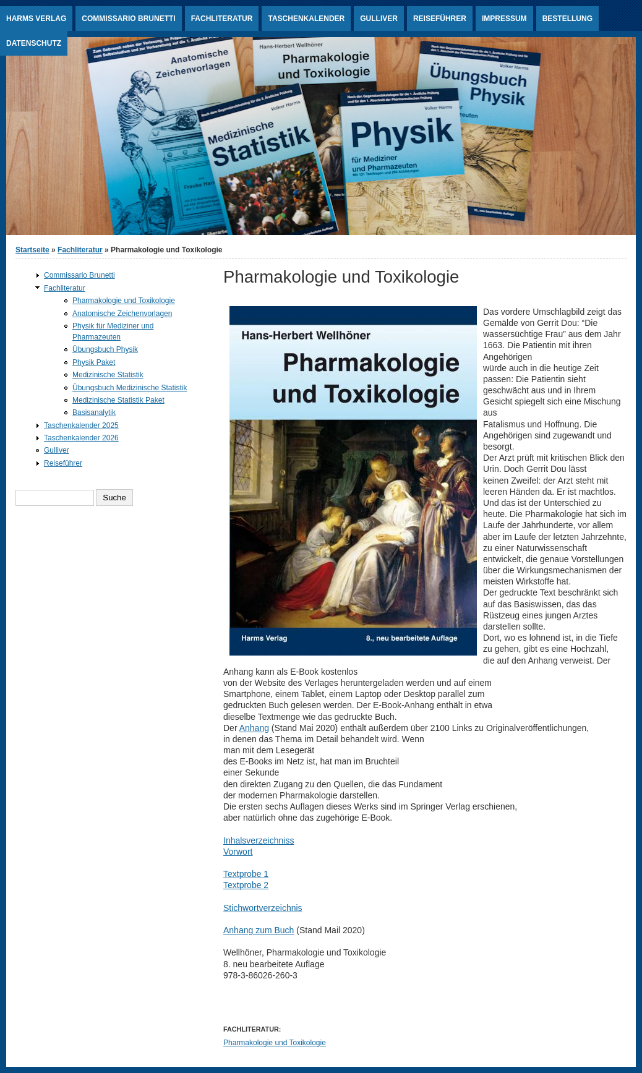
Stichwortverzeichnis (262, 908)
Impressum (504, 18)
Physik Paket (93, 362)
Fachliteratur (222, 18)
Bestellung (567, 18)
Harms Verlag (36, 18)
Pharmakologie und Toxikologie (274, 1042)
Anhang (254, 728)
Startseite (32, 250)
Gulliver (379, 18)
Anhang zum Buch (258, 930)
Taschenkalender (306, 18)
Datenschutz (33, 43)
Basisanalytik (94, 412)
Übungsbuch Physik (105, 349)
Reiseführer (439, 18)
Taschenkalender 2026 (81, 438)
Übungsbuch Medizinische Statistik (129, 387)
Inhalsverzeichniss (258, 840)
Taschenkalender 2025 (81, 425)
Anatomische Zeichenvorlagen (122, 313)
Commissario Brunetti (128, 18)
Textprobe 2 (245, 885)
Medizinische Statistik (107, 374)
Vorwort (237, 852)
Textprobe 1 (245, 874)
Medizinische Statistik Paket (118, 400)
